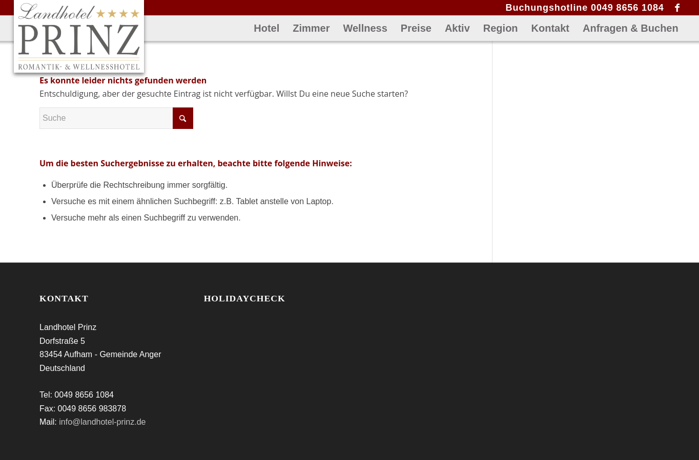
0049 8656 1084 (627, 8)
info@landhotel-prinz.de (102, 422)
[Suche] (116, 118)
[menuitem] (266, 28)
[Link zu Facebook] (677, 7)
